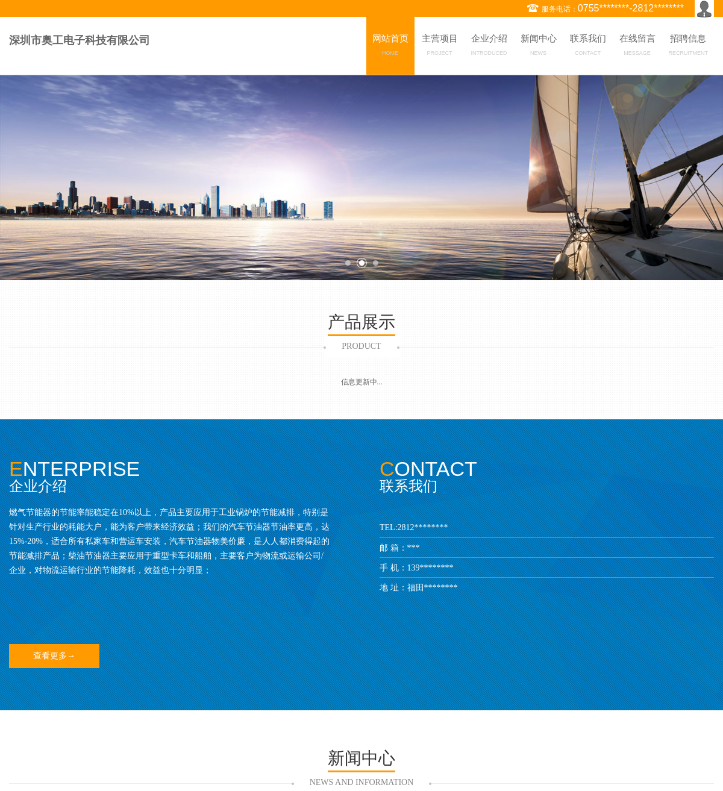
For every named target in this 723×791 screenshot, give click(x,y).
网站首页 (390, 47)
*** (413, 547)
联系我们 (588, 47)
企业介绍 (489, 47)
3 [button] (376, 263)
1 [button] (348, 263)
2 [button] (362, 263)
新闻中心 (539, 47)
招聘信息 (689, 47)
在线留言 (637, 47)
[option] (361, 177)
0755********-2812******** (631, 8)
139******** (430, 567)
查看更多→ (54, 655)
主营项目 (440, 47)
